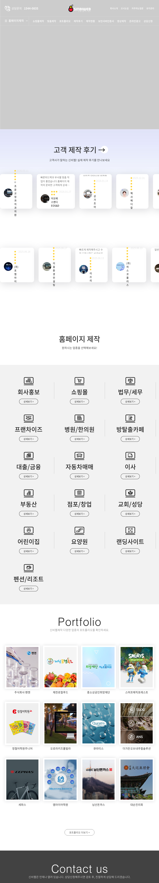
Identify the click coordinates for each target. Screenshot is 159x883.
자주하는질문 (137, 8)
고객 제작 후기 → (79, 149)
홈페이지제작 (18, 20)
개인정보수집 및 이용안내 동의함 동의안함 (102, 856)
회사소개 (114, 8)
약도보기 (16, 834)
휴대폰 (127, 828)
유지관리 (150, 8)
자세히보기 (133, 856)
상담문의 (95, 869)
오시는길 (125, 8)
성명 (89, 828)
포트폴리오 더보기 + (79, 766)
